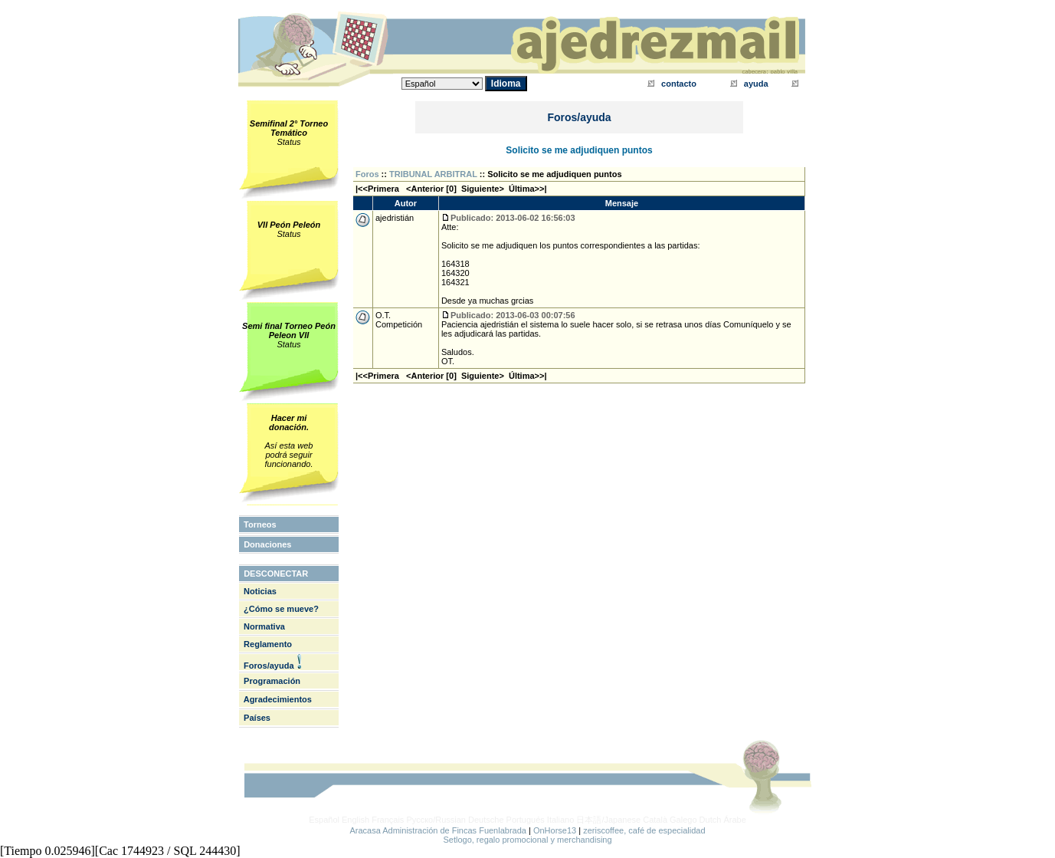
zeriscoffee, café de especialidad (644, 830)
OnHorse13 (554, 830)
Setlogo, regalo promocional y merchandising (527, 839)
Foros (367, 174)
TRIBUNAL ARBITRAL (433, 174)
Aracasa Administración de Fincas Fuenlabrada (437, 830)
